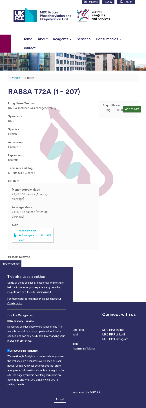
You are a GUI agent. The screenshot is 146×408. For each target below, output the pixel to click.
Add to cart (132, 109)
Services (84, 39)
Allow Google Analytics (24, 359)
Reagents (62, 39)
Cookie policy (14, 311)
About (43, 39)
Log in (108, 2)
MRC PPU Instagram (115, 339)
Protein (15, 78)
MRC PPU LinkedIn (114, 334)
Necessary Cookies (22, 329)
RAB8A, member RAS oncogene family (27, 235)
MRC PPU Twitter (113, 330)
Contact (29, 48)
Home (27, 39)
